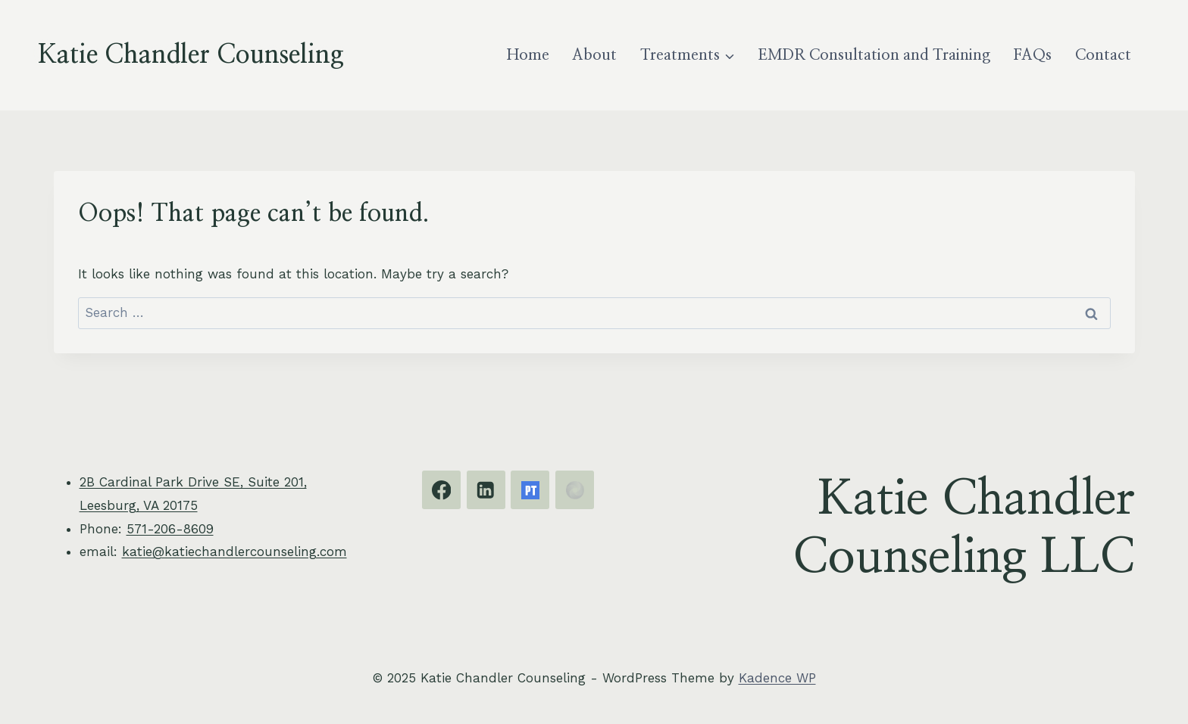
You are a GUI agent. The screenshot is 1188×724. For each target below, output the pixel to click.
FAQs (1032, 55)
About (594, 55)
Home (528, 55)
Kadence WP (777, 677)
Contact (1103, 55)
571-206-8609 (170, 528)
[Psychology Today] (530, 490)
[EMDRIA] (574, 490)
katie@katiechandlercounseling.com (234, 551)
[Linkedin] (486, 490)
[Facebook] (441, 490)
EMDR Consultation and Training (874, 55)
